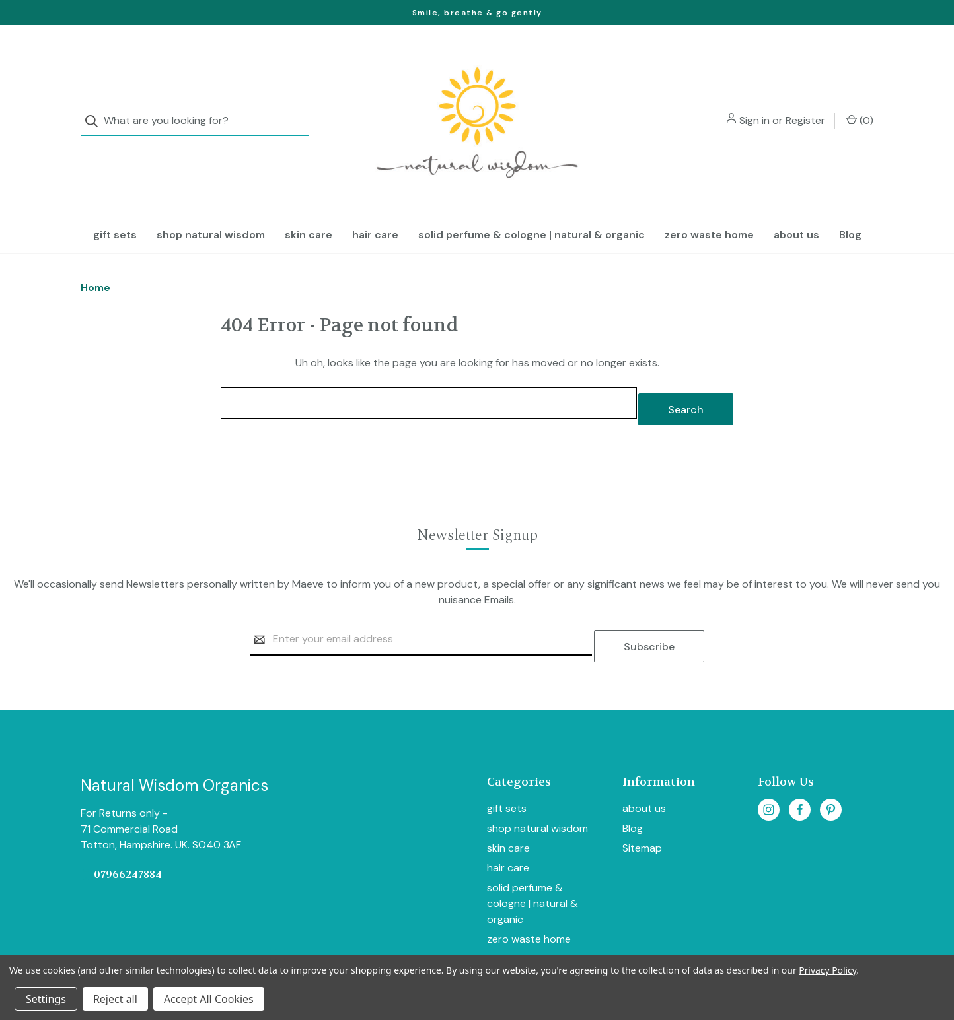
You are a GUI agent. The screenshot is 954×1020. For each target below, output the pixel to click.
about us (796, 208)
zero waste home (709, 208)
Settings (46, 999)
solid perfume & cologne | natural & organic (531, 208)
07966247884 (128, 834)
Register (805, 107)
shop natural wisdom (211, 208)
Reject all (115, 999)
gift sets (115, 208)
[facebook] (799, 769)
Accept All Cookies (209, 999)
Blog (850, 208)
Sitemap (642, 808)
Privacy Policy (827, 970)
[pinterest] (830, 769)
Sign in (754, 107)
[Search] (95, 108)
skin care (308, 208)
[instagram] (768, 769)
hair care (375, 208)
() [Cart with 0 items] (859, 107)
